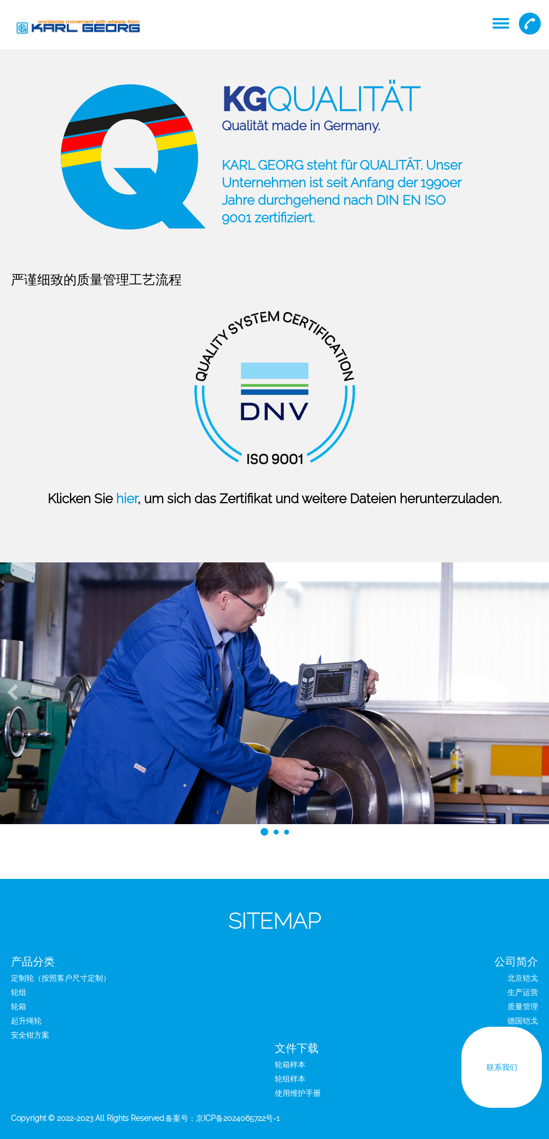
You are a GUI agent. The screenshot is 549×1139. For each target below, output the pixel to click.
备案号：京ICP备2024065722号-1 (222, 1118)
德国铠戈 (522, 1020)
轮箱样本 (290, 1064)
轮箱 (18, 1006)
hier (126, 499)
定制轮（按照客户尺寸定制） (61, 978)
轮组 (18, 992)
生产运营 (522, 992)
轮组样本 (290, 1078)
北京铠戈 (522, 978)
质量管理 (522, 1006)
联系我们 (501, 1070)
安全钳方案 (30, 1035)
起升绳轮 (26, 1020)
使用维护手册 (298, 1093)
